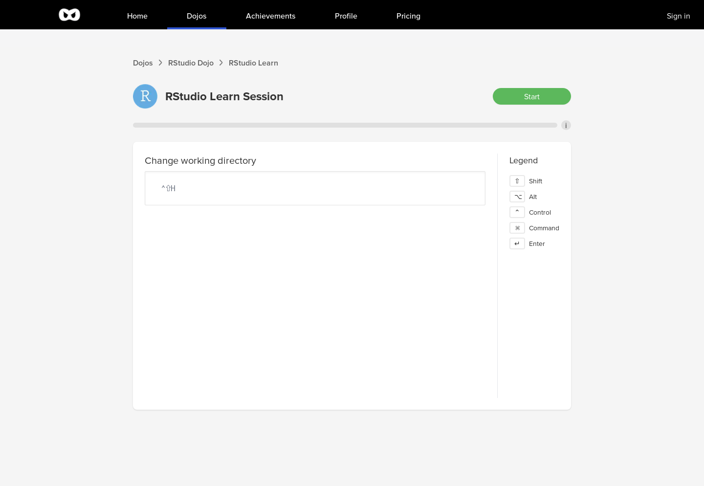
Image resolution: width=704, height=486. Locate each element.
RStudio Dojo (191, 62)
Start (532, 96)
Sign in (678, 15)
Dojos (143, 62)
